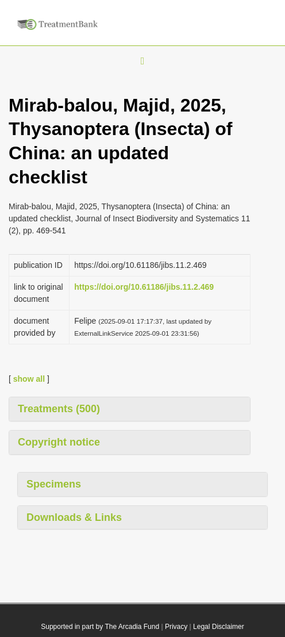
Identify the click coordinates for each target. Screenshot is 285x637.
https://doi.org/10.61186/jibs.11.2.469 (144, 286)
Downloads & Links (74, 517)
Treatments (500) (59, 409)
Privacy (176, 627)
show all (29, 378)
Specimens (53, 484)
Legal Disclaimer (218, 627)
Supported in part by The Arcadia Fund (100, 627)
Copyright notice (59, 442)
